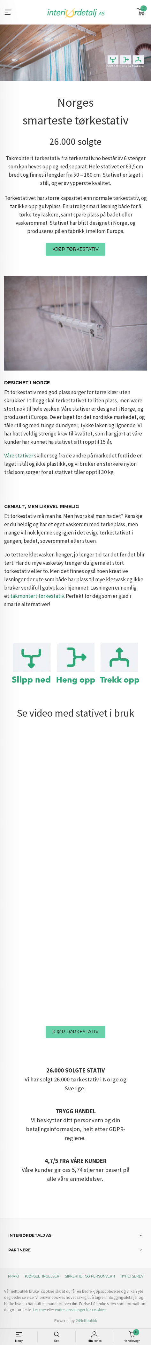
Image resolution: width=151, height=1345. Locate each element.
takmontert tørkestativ (37, 595)
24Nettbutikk (86, 1320)
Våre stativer (18, 455)
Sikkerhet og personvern (90, 1276)
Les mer (39, 1310)
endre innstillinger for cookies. (80, 1310)
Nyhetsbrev (131, 1276)
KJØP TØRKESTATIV (75, 249)
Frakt (13, 1276)
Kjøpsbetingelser (42, 1276)
